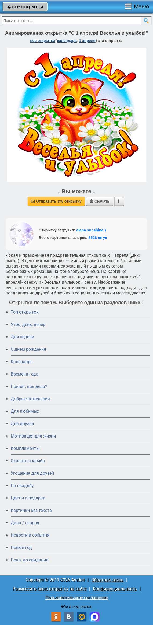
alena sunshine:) (91, 230)
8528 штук (98, 237)
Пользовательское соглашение (76, 597)
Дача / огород (25, 522)
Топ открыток (25, 312)
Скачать (100, 201)
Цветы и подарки (28, 498)
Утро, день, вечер (28, 324)
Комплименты (25, 448)
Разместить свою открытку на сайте (49, 588)
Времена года (24, 374)
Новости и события (30, 535)
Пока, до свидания (29, 559)
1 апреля (87, 41)
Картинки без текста (31, 510)
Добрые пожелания (30, 398)
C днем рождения (28, 349)
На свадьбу (22, 485)
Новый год (21, 547)
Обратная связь (107, 579)
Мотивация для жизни (33, 436)
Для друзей (22, 423)
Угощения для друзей (32, 473)
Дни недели (22, 336)
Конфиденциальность (115, 588)
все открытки (25, 6)
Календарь (67, 41)
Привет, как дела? (29, 386)
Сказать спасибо (28, 460)
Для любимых (25, 411)
